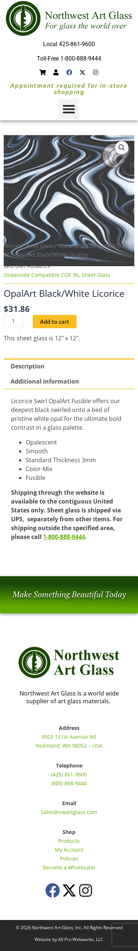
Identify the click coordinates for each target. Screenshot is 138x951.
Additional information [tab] (45, 381)
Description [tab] (28, 366)
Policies (69, 858)
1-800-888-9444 (64, 537)
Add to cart (54, 321)
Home (11, 245)
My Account (69, 849)
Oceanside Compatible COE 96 (41, 274)
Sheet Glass (38, 245)
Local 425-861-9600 (69, 44)
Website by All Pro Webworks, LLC (69, 939)
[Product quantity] (13, 321)
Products (69, 840)
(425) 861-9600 (69, 774)
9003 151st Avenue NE (69, 736)
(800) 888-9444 (69, 783)
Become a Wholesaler (69, 867)
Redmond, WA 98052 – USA (69, 745)
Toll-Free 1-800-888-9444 (69, 58)
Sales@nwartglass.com (69, 812)
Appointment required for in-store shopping (69, 89)
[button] (69, 109)
